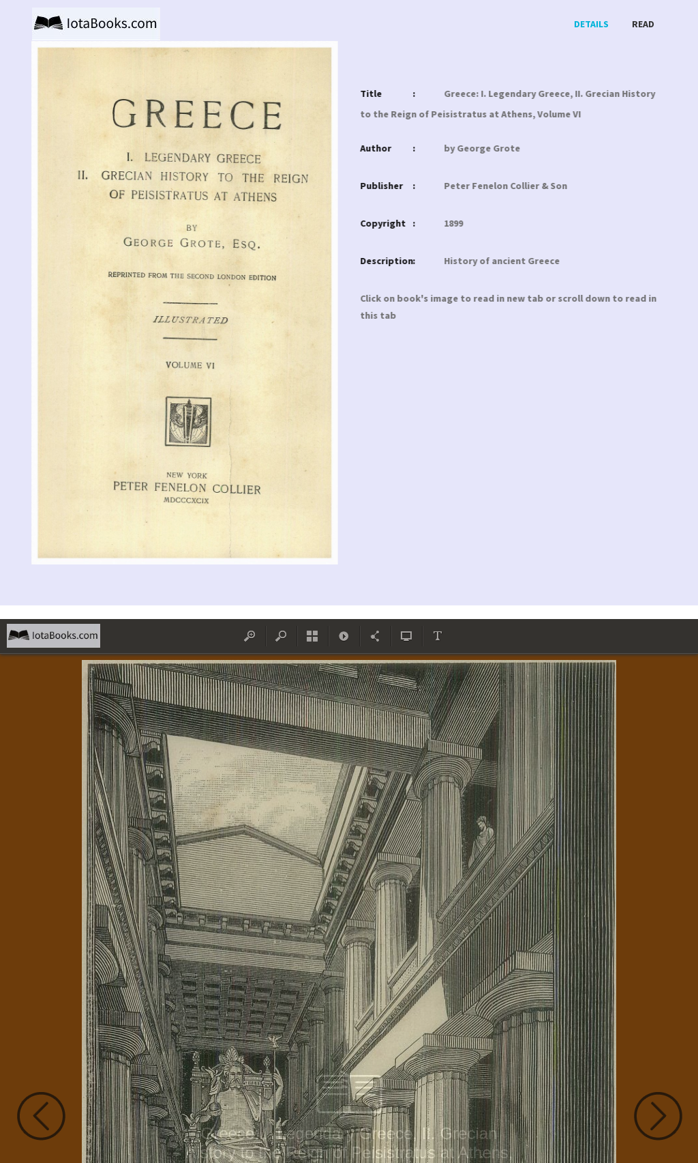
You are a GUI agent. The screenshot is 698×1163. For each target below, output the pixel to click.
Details (591, 24)
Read (643, 24)
